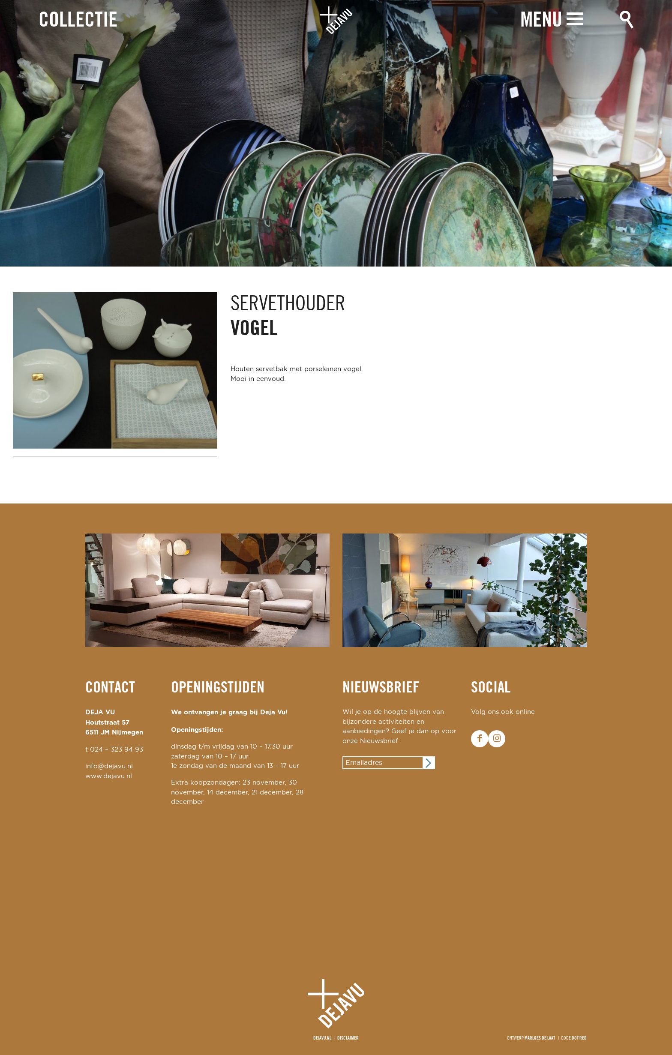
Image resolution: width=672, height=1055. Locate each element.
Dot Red (579, 1038)
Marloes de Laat (540, 1038)
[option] (336, 133)
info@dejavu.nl (109, 766)
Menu (541, 20)
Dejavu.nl (322, 1038)
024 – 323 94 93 (116, 749)
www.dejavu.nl (108, 776)
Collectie (78, 21)
